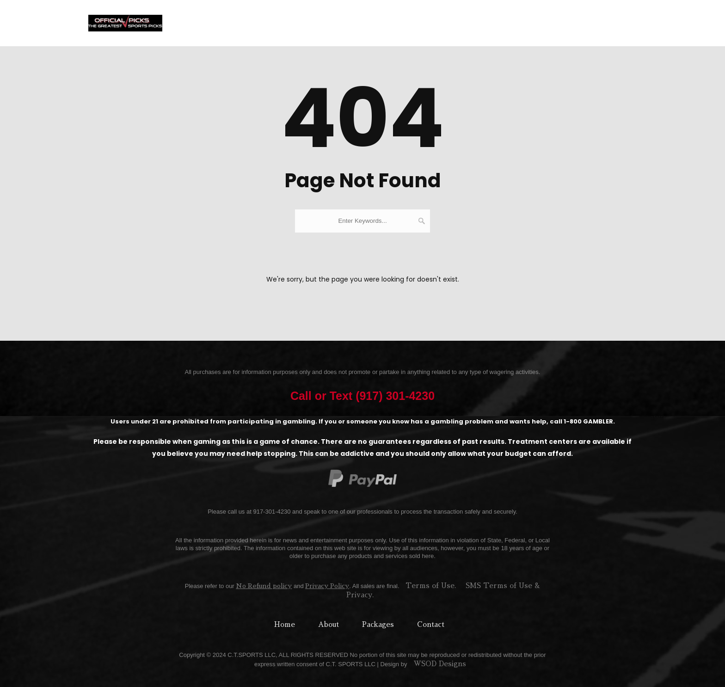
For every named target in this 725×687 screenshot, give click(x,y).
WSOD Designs (439, 663)
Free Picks (441, 23)
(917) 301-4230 (605, 23)
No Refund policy (264, 586)
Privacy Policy (327, 586)
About (355, 23)
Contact (484, 23)
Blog (559, 23)
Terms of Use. (431, 585)
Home (322, 23)
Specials (524, 23)
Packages (394, 23)
